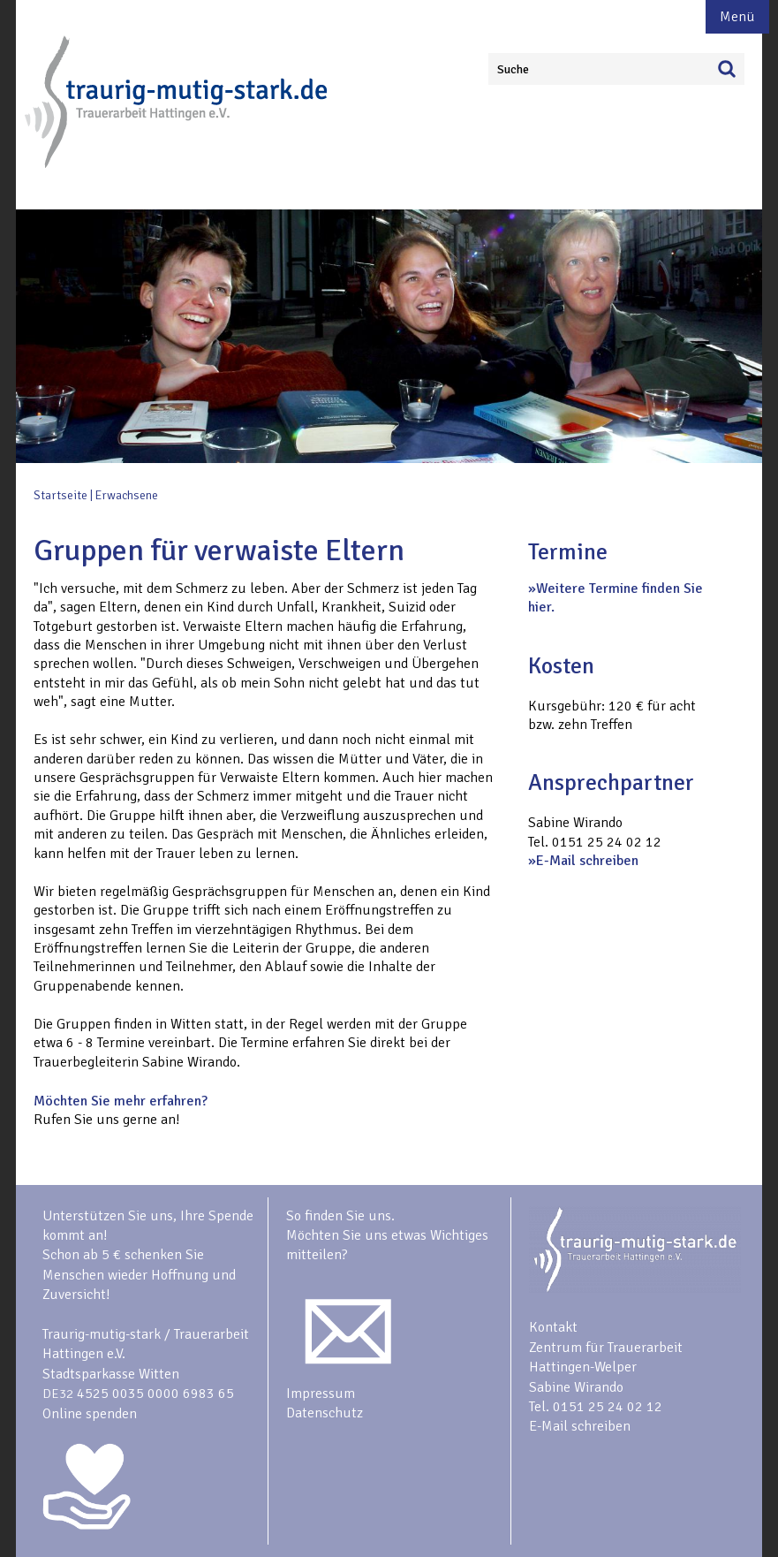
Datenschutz (324, 1413)
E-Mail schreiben (587, 861)
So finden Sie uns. (340, 1216)
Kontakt (553, 1327)
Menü (737, 17)
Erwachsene (126, 495)
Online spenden (89, 1414)
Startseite (60, 495)
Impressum (320, 1393)
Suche (513, 69)
